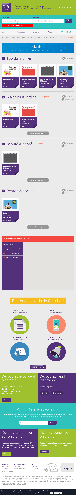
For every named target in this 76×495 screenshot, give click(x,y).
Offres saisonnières (7, 471)
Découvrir (6, 400)
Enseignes (37, 32)
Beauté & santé (24, 144)
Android (57, 393)
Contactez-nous (36, 470)
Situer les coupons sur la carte (66, 37)
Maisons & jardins (27, 97)
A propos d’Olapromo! (35, 467)
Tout (8, 244)
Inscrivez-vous (38, 367)
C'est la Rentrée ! (67, 32)
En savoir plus (58, 493)
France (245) (5, 37)
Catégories (6, 32)
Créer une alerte (69, 58)
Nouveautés (21, 32)
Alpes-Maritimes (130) (39, 37)
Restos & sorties (26, 191)
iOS (44, 393)
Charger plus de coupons (38, 133)
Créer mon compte (19, 468)
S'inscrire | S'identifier (64, 7)
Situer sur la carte (69, 99)
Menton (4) (50, 37)
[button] (37, 270)
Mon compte (17, 466)
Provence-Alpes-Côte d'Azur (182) (20, 37)
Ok (51, 493)
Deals (50, 32)
